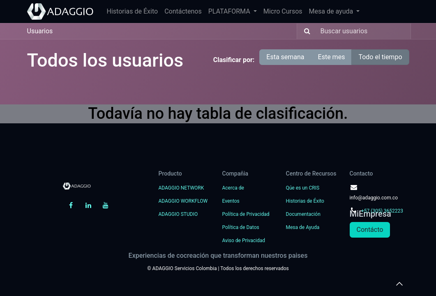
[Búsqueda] (304, 31)
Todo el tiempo (380, 57)
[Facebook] (70, 205)
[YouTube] (105, 205)
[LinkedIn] (88, 205)
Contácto (370, 230)
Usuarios (40, 31)
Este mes (331, 57)
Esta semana (285, 57)
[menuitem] (132, 11)
